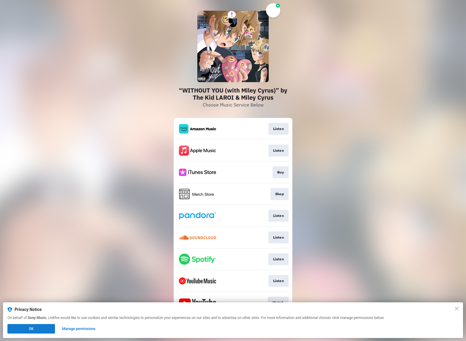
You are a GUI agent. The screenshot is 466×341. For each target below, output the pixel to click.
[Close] (457, 308)
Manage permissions (79, 329)
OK (31, 329)
